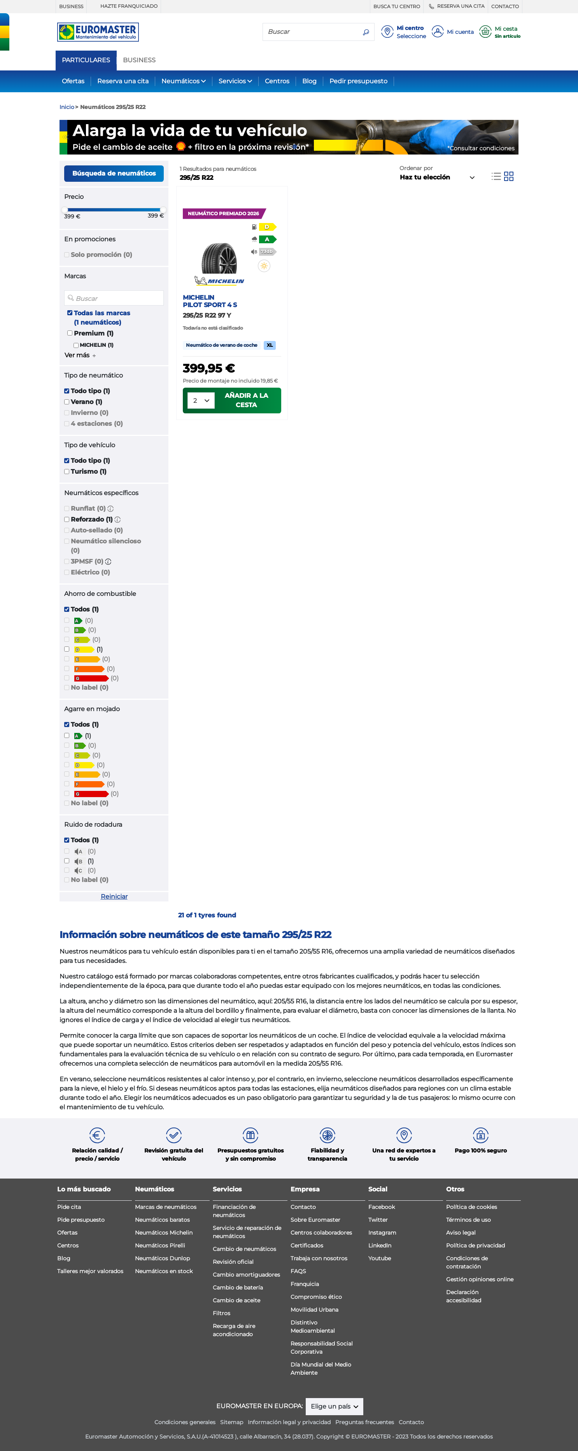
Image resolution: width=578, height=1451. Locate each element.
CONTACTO (505, 6)
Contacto (303, 1206)
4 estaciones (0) (97, 423)
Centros (277, 81)
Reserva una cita (123, 81)
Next (513, 137)
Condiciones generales (184, 1422)
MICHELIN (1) (97, 345)
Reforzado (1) (92, 519)
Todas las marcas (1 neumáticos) (102, 317)
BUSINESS (71, 6)
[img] (264, 266)
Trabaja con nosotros (319, 1258)
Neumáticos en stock (164, 1271)
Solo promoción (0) (101, 254)
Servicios (232, 81)
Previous (65, 137)
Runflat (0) (88, 508)
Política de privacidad (475, 1245)
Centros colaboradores (321, 1232)
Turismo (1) (89, 471)
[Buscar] (310, 31)
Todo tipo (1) (90, 391)
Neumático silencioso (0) (106, 546)
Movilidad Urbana (314, 1309)
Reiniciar (114, 896)
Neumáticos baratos (162, 1219)
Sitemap (231, 1422)
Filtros (221, 1313)
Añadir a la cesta (246, 400)
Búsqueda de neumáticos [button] (114, 173)
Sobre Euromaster (315, 1219)
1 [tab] (283, 147)
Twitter (378, 1219)
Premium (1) (94, 333)
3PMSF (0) (87, 561)
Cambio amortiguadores (246, 1274)
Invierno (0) (90, 412)
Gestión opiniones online (479, 1279)
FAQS (298, 1271)
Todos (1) (85, 609)
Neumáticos (180, 81)
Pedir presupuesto (358, 81)
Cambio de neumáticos (244, 1248)
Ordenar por (416, 168)
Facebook (381, 1206)
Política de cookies (471, 1206)
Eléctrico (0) (90, 572)
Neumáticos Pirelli (160, 1245)
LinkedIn (379, 1245)
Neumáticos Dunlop (162, 1258)
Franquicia (305, 1284)
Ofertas (73, 81)
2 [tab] (295, 147)
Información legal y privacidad (289, 1422)
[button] (110, 508)
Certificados (307, 1245)
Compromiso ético (316, 1296)
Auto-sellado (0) (97, 530)
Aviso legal (461, 1232)
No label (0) (90, 687)
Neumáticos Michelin (164, 1232)
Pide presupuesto (81, 1219)
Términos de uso (468, 1219)
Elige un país (331, 1406)
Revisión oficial (233, 1261)
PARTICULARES (86, 60)
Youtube (379, 1258)
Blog (309, 81)
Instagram (382, 1232)
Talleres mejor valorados (90, 1271)
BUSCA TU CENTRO (396, 6)
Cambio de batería (238, 1287)
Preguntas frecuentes (364, 1422)
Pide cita (69, 1206)
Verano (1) (86, 402)
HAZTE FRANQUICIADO (124, 6)
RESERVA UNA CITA (456, 6)
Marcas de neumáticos (165, 1206)
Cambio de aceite (236, 1300)
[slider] (64, 209)
